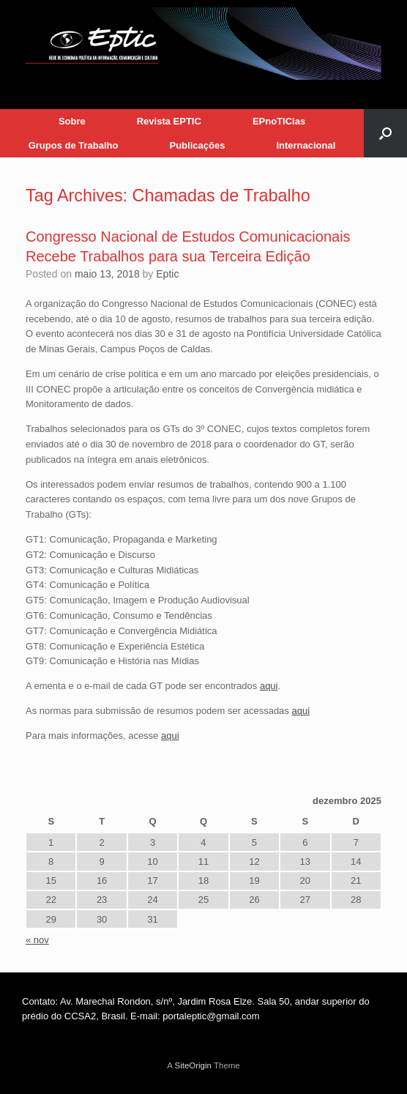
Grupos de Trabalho (74, 145)
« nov (37, 939)
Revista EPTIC (169, 121)
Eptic (167, 274)
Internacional (305, 145)
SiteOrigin (193, 1065)
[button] (385, 133)
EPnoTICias (279, 121)
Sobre (72, 121)
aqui (269, 685)
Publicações (197, 145)
